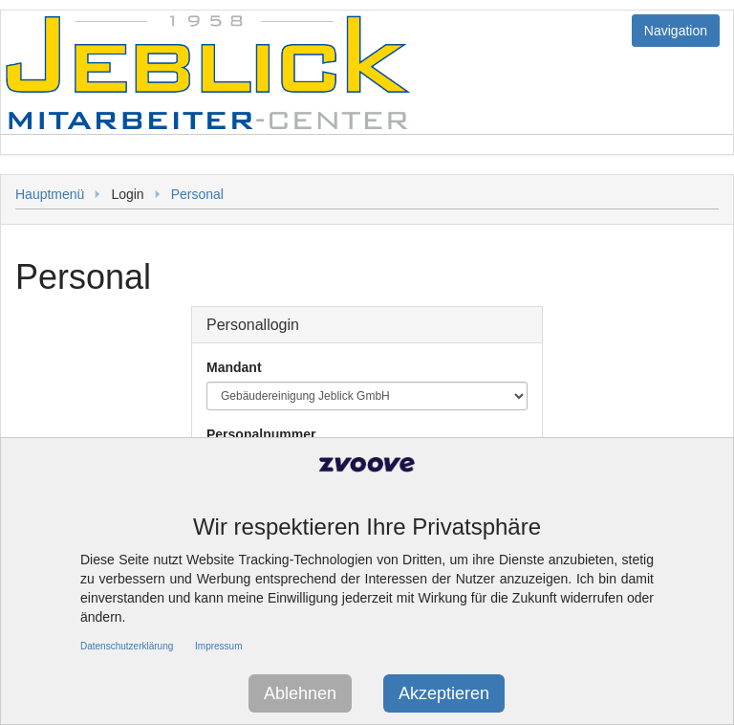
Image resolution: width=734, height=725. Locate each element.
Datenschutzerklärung (126, 646)
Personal (197, 194)
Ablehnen (300, 693)
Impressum (218, 646)
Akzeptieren (444, 693)
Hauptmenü (49, 194)
